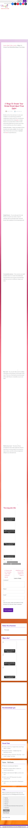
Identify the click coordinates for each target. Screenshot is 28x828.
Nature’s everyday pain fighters (11, 765)
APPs (24, 1)
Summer (7, 799)
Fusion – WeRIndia (8, 762)
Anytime (7, 807)
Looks (14, 45)
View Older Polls (6, 817)
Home (4, 45)
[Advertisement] (14, 24)
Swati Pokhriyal (19, 111)
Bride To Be (9, 45)
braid (6, 132)
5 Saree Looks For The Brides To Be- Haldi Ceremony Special (8, 574)
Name (5, 589)
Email (5, 595)
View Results (6, 812)
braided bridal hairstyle (12, 562)
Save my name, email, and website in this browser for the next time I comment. (13, 603)
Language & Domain (19, 1)
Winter (6, 803)
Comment (6, 580)
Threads (6, 630)
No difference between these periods (14, 805)
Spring (6, 798)
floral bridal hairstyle (16, 563)
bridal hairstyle (7, 563)
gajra (17, 120)
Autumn (7, 801)
